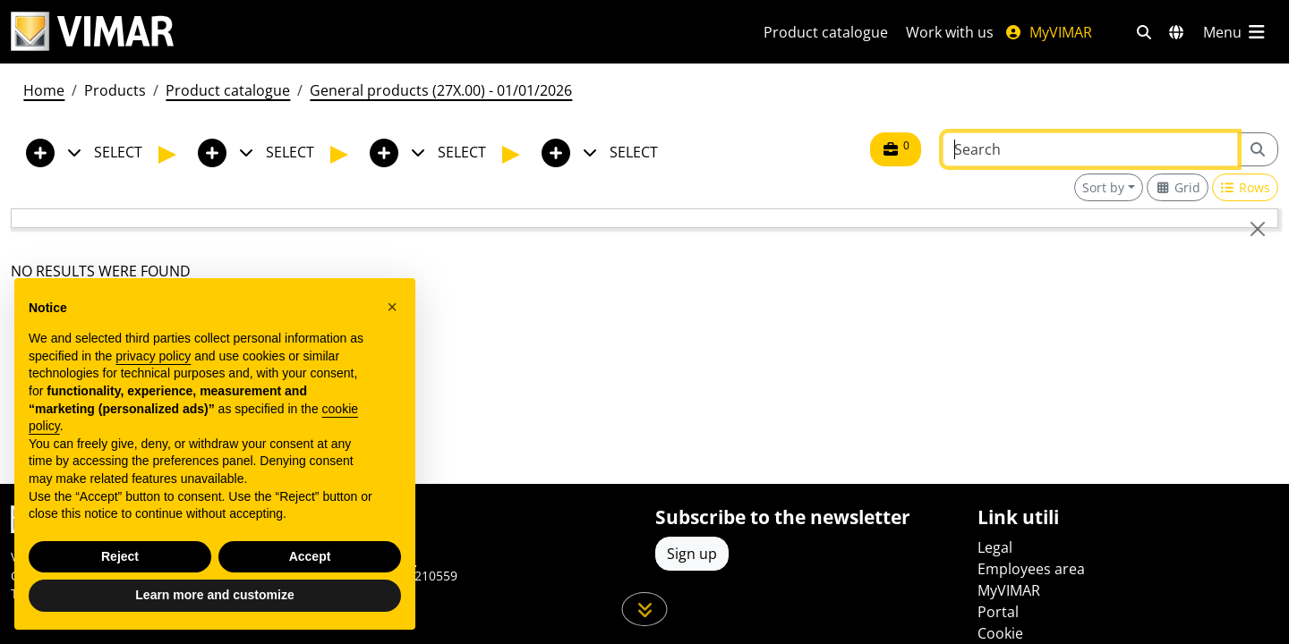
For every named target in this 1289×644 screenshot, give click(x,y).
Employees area (1031, 569)
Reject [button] (120, 556)
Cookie (1000, 633)
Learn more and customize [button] (214, 595)
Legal (994, 547)
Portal (998, 612)
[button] (392, 306)
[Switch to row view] (1245, 187)
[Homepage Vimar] (92, 31)
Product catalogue (826, 32)
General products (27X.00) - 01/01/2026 (441, 90)
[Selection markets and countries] (1176, 32)
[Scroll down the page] (645, 609)
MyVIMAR (1048, 32)
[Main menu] (1235, 32)
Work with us (950, 32)
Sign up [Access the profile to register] (692, 554)
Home (43, 90)
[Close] (1257, 229)
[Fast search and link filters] (1144, 32)
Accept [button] (310, 556)
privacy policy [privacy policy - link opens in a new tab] (153, 356)
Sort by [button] (1103, 187)
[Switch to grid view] (1177, 187)
